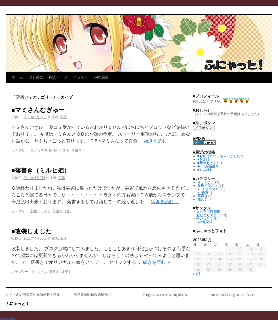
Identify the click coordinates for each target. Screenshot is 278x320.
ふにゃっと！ (18, 303)
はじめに (36, 77)
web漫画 (101, 77)
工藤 (63, 117)
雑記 (68, 211)
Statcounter (8, 318)
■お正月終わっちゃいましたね (220, 156)
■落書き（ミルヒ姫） (40, 170)
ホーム (17, 77)
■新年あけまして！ (212, 163)
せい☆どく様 (206, 219)
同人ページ (58, 77)
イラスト (80, 77)
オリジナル (38, 272)
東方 (205, 192)
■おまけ (203, 159)
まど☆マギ (38, 150)
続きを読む (158, 140)
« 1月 (197, 274)
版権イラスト (59, 150)
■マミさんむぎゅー (38, 110)
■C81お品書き (208, 166)
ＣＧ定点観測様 (208, 212)
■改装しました (31, 231)
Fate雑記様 (204, 222)
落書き (76, 150)
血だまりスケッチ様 (211, 215)
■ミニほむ (205, 170)
